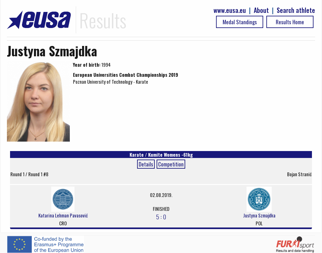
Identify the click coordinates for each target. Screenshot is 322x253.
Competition (171, 164)
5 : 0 (161, 216)
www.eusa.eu (230, 10)
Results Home (290, 22)
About (261, 10)
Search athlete (296, 10)
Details (146, 164)
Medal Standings (240, 22)
